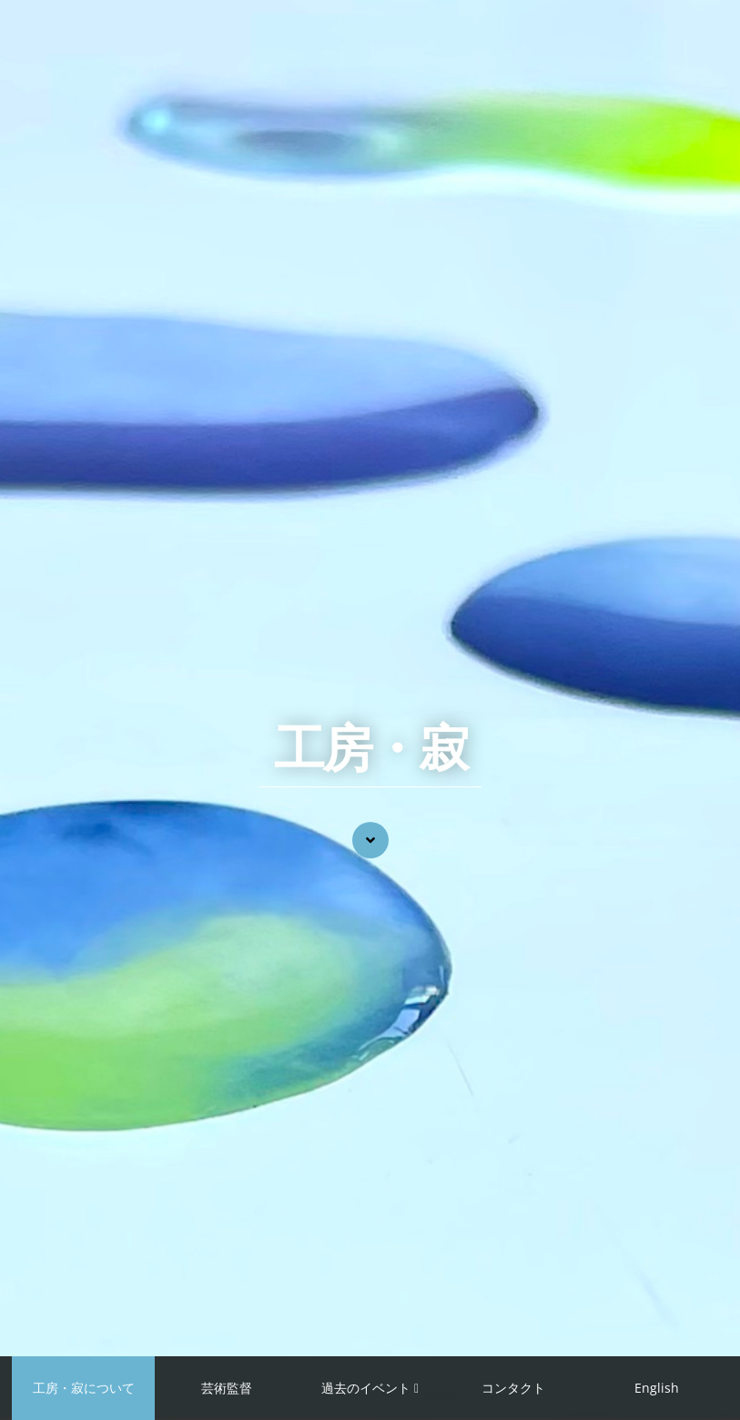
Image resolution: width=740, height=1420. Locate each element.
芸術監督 (226, 1387)
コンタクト (513, 1387)
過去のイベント (366, 1387)
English (656, 1387)
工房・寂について (84, 1387)
